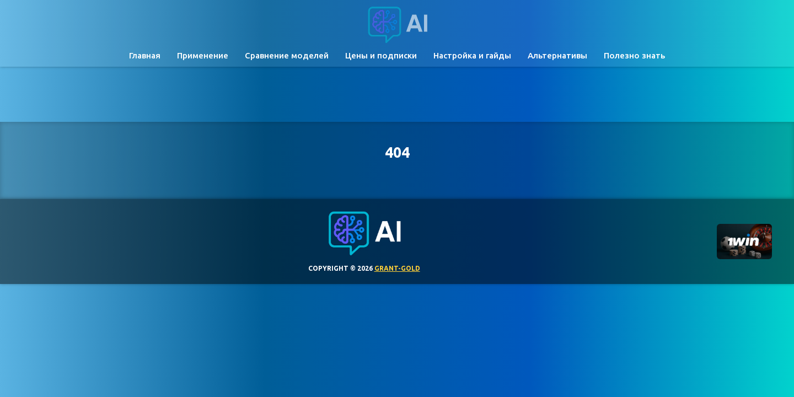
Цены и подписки (381, 55)
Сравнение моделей (287, 55)
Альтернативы (557, 55)
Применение (202, 55)
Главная (144, 55)
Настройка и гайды (472, 55)
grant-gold (397, 268)
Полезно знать (634, 55)
